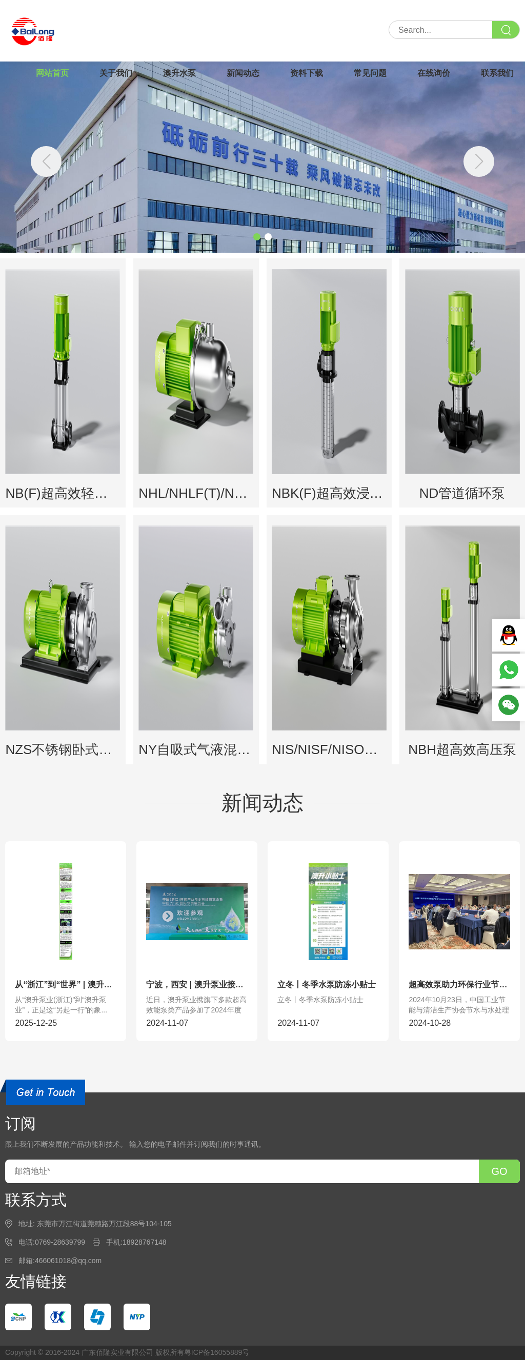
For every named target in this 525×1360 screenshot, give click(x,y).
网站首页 (52, 73)
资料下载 (306, 73)
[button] (478, 161)
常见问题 (370, 73)
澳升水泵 (179, 73)
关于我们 (115, 73)
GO (499, 1171)
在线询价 (433, 73)
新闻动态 (243, 73)
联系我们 (497, 73)
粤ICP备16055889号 (217, 1352)
